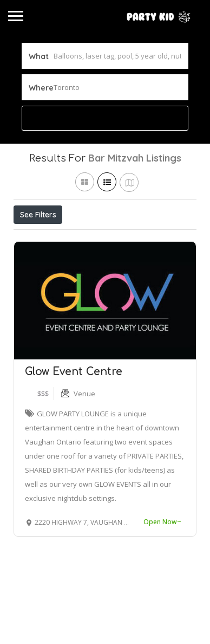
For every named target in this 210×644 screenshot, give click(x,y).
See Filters (38, 215)
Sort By (35, 263)
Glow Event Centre (73, 421)
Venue (84, 443)
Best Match (147, 238)
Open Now (85, 238)
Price (33, 238)
